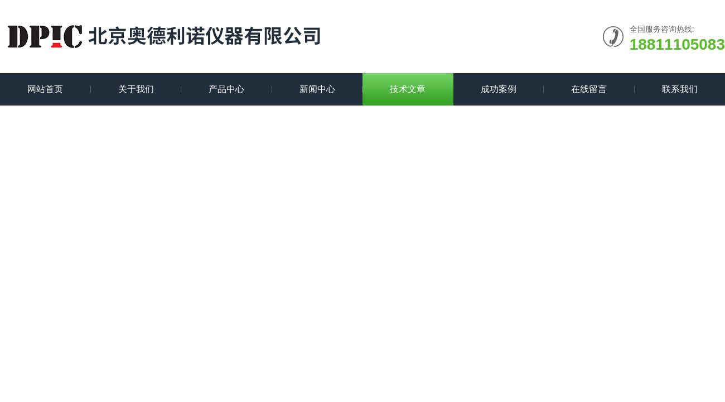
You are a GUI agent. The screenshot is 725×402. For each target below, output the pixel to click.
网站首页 (45, 89)
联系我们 (680, 89)
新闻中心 (317, 89)
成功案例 (498, 89)
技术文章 (408, 89)
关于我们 (136, 89)
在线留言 (589, 89)
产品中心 (226, 89)
